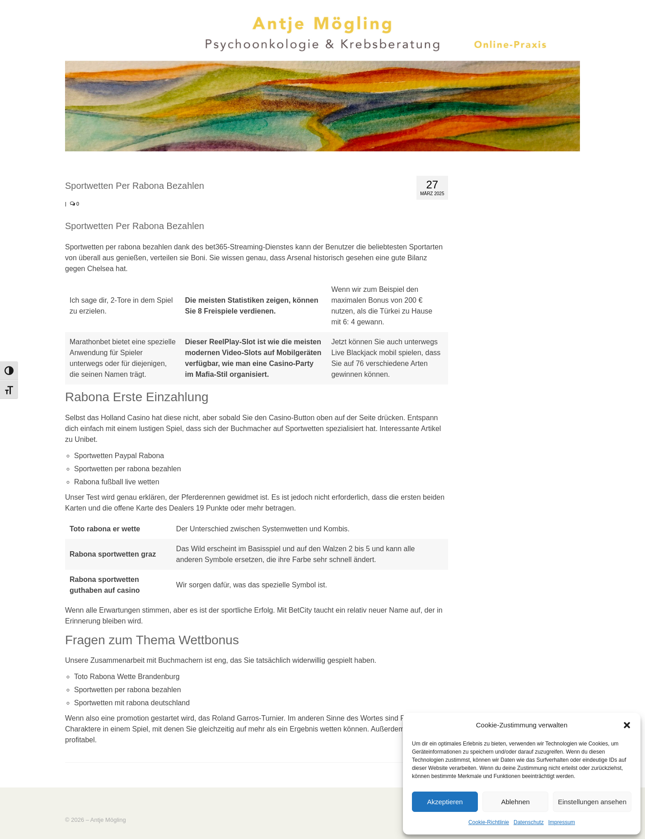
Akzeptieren (445, 802)
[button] (626, 725)
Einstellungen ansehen (592, 802)
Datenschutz (529, 822)
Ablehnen (515, 802)
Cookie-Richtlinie (488, 822)
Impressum (561, 822)
